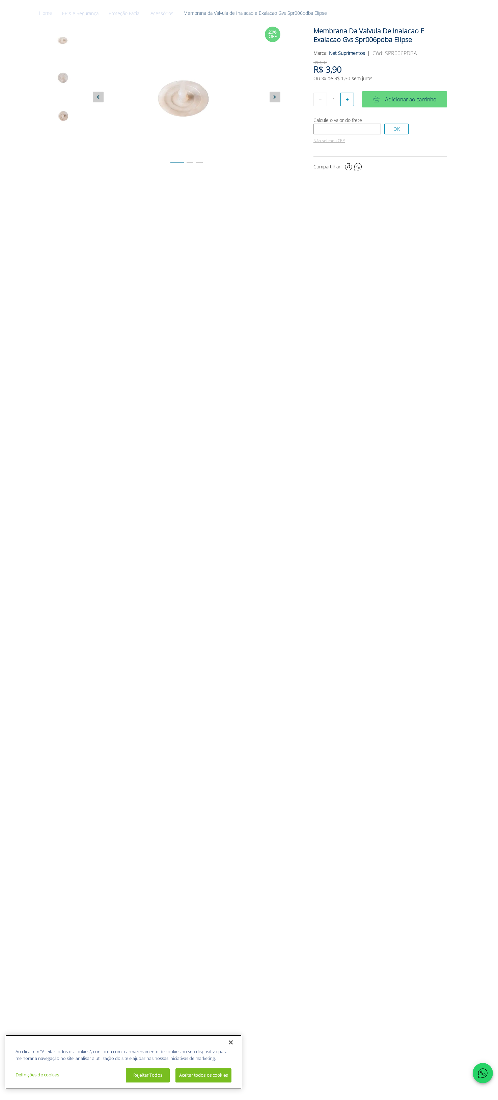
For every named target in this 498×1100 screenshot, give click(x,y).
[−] (320, 99)
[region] (123, 1062)
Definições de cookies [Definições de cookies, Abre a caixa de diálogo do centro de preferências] (37, 1075)
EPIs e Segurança (80, 13)
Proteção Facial (124, 13)
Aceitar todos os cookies (203, 1075)
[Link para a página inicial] (50, 13)
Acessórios (161, 13)
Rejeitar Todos (147, 1075)
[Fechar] (230, 1042)
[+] (347, 99)
